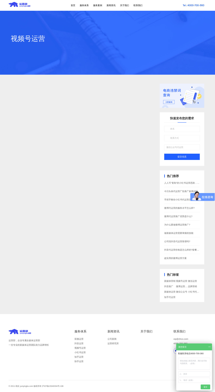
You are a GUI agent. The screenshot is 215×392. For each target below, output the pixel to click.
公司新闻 (112, 339)
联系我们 (137, 5)
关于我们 (124, 5)
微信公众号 (181, 291)
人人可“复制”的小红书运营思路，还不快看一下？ (188, 183)
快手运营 (79, 361)
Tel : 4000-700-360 (193, 5)
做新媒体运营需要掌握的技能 (178, 233)
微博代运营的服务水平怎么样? (179, 208)
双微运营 (79, 339)
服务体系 (84, 5)
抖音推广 (168, 286)
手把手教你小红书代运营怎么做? (180, 199)
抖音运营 (79, 343)
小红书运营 (80, 352)
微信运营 (192, 281)
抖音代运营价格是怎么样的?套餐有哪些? (184, 249)
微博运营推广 (182, 286)
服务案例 (97, 5)
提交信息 (182, 156)
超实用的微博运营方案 (175, 258)
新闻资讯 (111, 5)
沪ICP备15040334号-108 (52, 386)
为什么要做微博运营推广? (177, 224)
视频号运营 (181, 281)
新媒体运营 (169, 291)
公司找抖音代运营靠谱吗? (177, 241)
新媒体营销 (169, 281)
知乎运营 (79, 357)
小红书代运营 (194, 291)
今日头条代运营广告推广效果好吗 (181, 191)
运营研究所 (113, 343)
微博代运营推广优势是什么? (178, 216)
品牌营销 (192, 286)
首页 (73, 5)
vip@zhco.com (180, 339)
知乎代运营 (169, 297)
